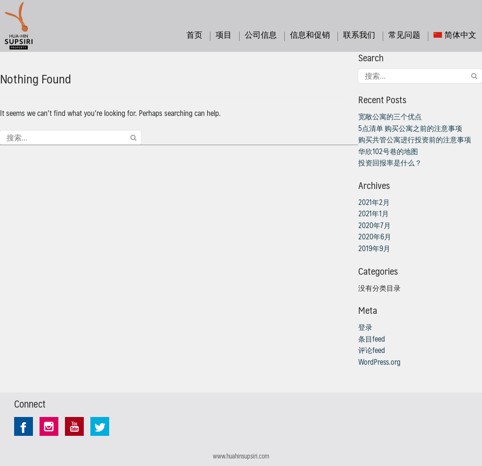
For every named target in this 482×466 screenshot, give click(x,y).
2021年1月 (373, 213)
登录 (365, 327)
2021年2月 (374, 202)
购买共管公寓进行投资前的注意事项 (414, 139)
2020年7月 (374, 225)
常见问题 (404, 34)
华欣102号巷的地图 (388, 151)
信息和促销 (310, 34)
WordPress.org (379, 362)
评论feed (371, 350)
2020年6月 (374, 236)
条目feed (371, 339)
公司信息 (261, 34)
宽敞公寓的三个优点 (390, 116)
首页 (194, 34)
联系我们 (359, 34)
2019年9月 (374, 248)
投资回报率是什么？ (390, 162)
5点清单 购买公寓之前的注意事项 (410, 128)
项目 (224, 34)
